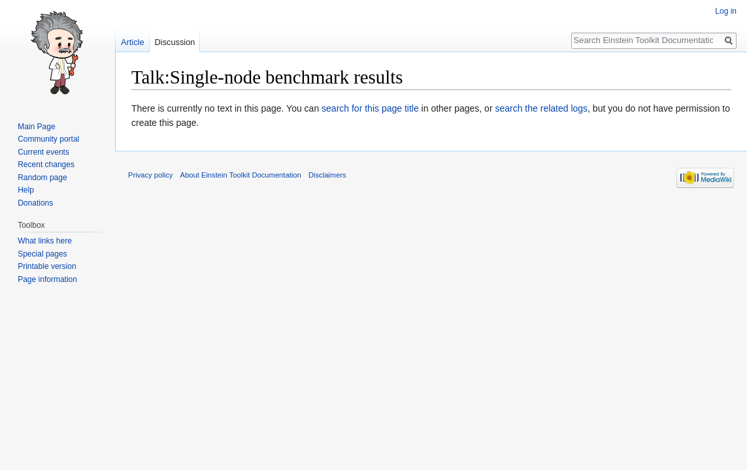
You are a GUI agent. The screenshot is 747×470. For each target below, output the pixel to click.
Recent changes (46, 164)
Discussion (175, 42)
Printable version (47, 266)
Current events (43, 152)
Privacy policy (150, 175)
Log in (726, 11)
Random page (42, 177)
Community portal (48, 139)
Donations (35, 203)
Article (132, 42)
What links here (45, 240)
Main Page (36, 126)
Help (26, 190)
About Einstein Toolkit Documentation (240, 175)
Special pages (42, 253)
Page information (47, 279)
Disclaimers (327, 175)
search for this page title (370, 108)
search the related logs (541, 108)
